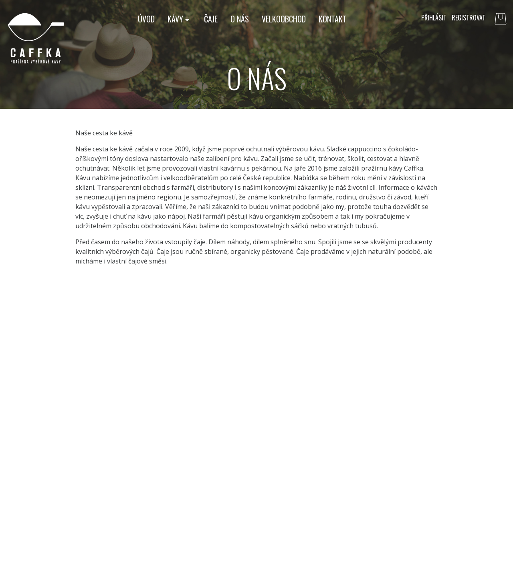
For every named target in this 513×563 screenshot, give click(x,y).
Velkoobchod (284, 19)
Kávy (175, 19)
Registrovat (468, 17)
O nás (239, 19)
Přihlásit (433, 17)
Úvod (146, 19)
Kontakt (333, 19)
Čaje (211, 19)
